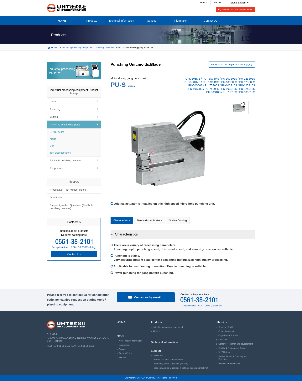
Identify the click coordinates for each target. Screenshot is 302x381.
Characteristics (121, 220)
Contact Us (210, 20)
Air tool (156, 331)
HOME (62, 20)
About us (151, 20)
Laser (53, 101)
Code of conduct (226, 331)
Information (180, 20)
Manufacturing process (229, 363)
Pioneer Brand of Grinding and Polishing (232, 357)
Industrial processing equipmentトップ (230, 64)
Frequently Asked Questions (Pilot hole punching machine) (71, 207)
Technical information (121, 20)
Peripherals (56, 168)
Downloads (56, 197)
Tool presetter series (60, 152)
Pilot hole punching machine (65, 160)
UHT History (224, 352)
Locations (222, 339)
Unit (52, 146)
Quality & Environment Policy (232, 348)
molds (53, 139)
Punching (55, 109)
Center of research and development (235, 344)
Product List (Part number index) (237, 9)
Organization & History (229, 335)
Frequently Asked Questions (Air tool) (170, 363)
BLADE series (57, 132)
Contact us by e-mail (147, 297)
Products (91, 20)
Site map (218, 2)
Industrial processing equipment (77, 47)
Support (203, 2)
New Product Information (130, 341)
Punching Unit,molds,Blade (108, 47)
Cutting (54, 116)
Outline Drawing (178, 220)
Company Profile (226, 327)
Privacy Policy (125, 353)
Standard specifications (149, 220)
